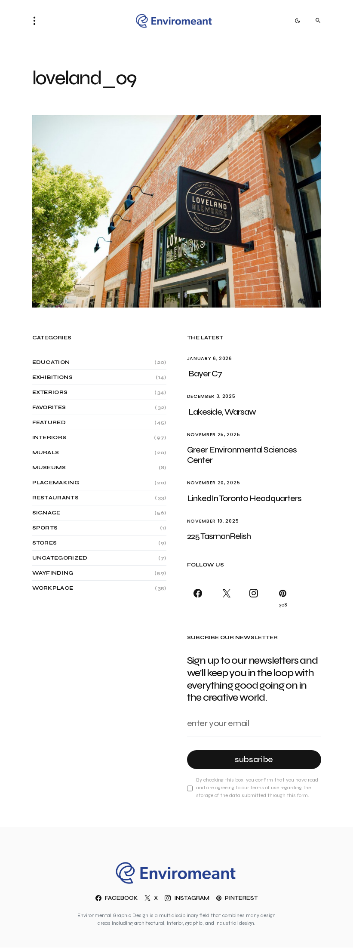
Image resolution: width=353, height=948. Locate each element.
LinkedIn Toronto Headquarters (245, 498)
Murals (45, 452)
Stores (44, 543)
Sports (45, 528)
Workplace (53, 588)
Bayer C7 (205, 373)
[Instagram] (253, 598)
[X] (226, 598)
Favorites (49, 407)
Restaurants (55, 498)
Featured (49, 422)
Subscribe (254, 759)
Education (51, 362)
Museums (49, 468)
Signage (46, 513)
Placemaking (55, 483)
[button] (37, 20)
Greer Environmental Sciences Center (242, 454)
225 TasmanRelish (219, 536)
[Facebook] (199, 598)
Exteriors (50, 392)
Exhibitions (52, 377)
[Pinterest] (281, 598)
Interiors (49, 437)
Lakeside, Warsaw (222, 411)
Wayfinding (53, 573)
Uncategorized (60, 558)
